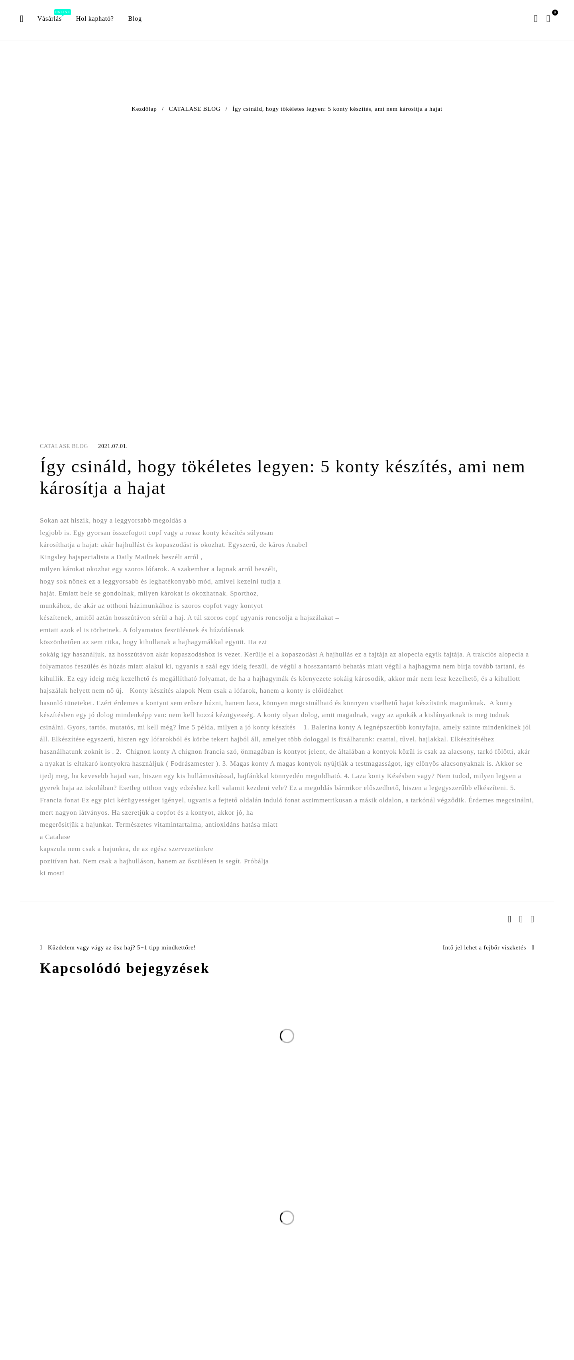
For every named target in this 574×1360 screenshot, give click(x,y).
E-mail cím (246, 1183)
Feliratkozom (426, 1199)
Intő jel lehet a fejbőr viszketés (484, 947)
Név (319, 1183)
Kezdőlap (144, 109)
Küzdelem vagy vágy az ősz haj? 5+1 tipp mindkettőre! (122, 947)
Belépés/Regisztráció (535, 18)
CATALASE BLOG (195, 109)
